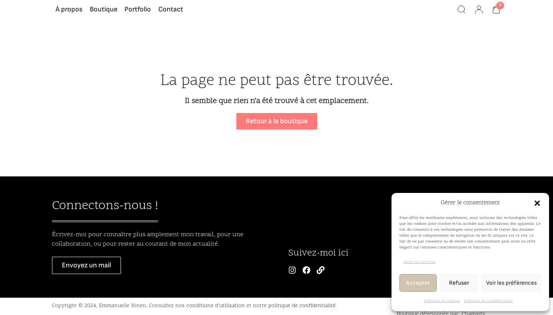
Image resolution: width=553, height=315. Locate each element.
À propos (69, 13)
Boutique (103, 13)
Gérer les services (419, 262)
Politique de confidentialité (488, 301)
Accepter (418, 283)
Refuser (459, 283)
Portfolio (137, 13)
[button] (537, 203)
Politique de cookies (442, 301)
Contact (170, 13)
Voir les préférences (511, 283)
